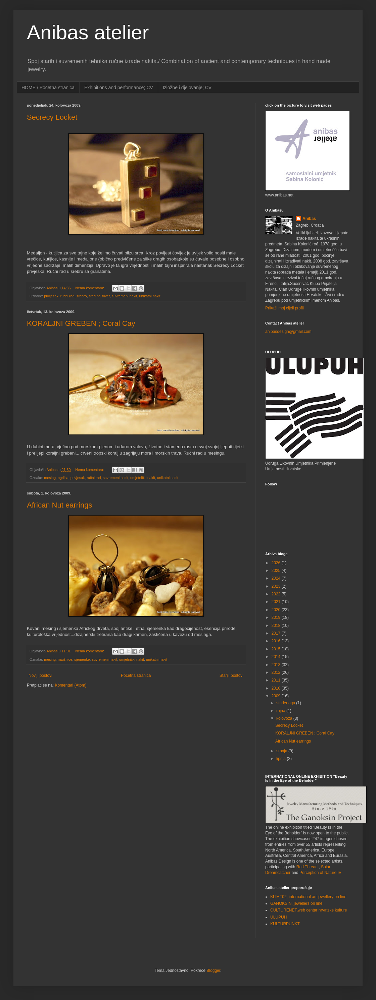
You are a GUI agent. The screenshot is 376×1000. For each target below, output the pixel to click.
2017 (277, 633)
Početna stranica (136, 675)
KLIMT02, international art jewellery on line (308, 896)
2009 (277, 696)
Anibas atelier (88, 32)
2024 (277, 578)
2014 (277, 656)
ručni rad (67, 296)
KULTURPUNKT (285, 924)
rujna (281, 710)
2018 (277, 625)
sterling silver (99, 296)
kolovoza (284, 718)
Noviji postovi (40, 675)
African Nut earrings (59, 505)
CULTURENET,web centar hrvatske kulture (308, 910)
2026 (277, 563)
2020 (277, 609)
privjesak (51, 296)
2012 (277, 672)
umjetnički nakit (142, 478)
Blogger (213, 970)
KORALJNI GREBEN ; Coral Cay (81, 323)
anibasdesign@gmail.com (288, 331)
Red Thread (307, 867)
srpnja (282, 751)
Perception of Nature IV (320, 872)
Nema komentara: (90, 288)
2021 (277, 601)
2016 (277, 641)
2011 (277, 680)
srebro (82, 296)
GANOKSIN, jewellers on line (296, 903)
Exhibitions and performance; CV (118, 87)
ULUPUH (278, 917)
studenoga (286, 703)
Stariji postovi (231, 675)
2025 (277, 570)
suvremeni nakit (124, 296)
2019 (277, 617)
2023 (277, 586)
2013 (277, 664)
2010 (277, 688)
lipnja (281, 758)
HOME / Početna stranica (48, 87)
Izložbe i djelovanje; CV (187, 87)
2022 (277, 594)
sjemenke (82, 659)
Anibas (309, 218)
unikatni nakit (149, 296)
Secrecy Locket (52, 117)
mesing (50, 478)
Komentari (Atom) (70, 685)
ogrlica (63, 478)
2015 (277, 649)
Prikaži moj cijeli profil (284, 308)
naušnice (65, 659)
